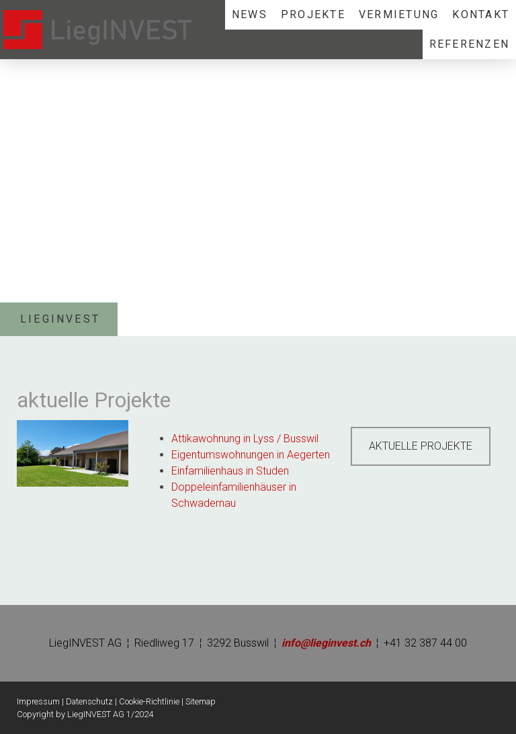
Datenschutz (89, 701)
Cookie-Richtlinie (149, 701)
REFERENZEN (469, 44)
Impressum (38, 701)
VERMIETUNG (399, 14)
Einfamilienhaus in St (218, 470)
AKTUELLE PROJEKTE (420, 446)
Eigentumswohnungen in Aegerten (250, 454)
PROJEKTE (313, 14)
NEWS (249, 14)
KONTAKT (480, 14)
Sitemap (200, 701)
